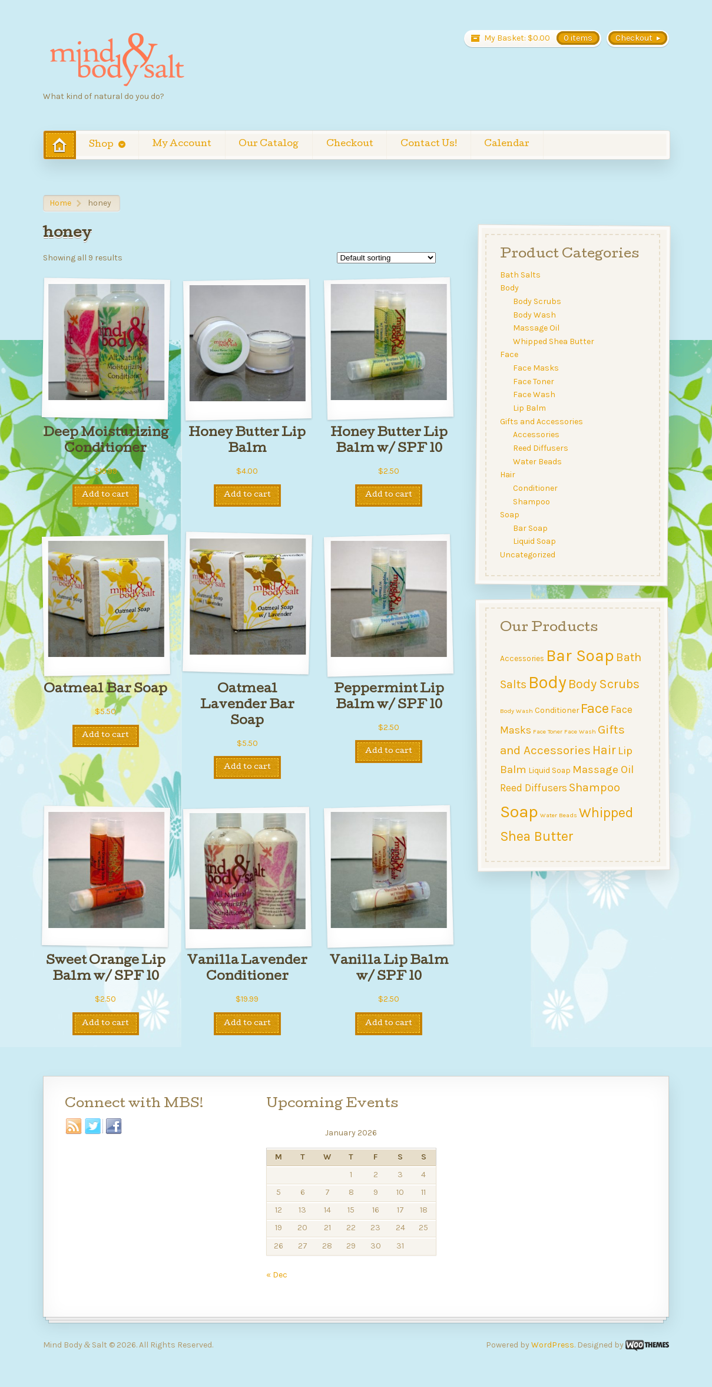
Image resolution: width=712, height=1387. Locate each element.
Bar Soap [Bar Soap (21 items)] (580, 655)
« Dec (276, 1275)
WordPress (552, 1345)
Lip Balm (530, 408)
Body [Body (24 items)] (547, 682)
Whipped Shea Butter (554, 341)
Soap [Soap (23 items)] (519, 811)
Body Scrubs (538, 301)
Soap (509, 515)
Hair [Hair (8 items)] (604, 749)
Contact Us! (428, 144)
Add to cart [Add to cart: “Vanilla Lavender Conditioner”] (247, 1024)
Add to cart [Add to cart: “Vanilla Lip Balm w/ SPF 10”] (388, 1024)
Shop (101, 145)
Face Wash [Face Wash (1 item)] (580, 731)
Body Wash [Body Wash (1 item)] (516, 711)
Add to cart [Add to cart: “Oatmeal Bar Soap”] (105, 735)
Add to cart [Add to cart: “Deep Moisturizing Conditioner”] (105, 495)
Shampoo (532, 501)
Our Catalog (269, 144)
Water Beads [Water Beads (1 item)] (558, 815)
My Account (182, 144)
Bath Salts (520, 275)
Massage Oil (537, 328)
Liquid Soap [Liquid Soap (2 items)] (549, 770)
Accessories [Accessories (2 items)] (522, 658)
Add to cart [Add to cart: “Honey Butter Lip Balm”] (247, 495)
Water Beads (538, 462)
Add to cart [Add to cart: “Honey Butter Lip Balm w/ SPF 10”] (388, 495)
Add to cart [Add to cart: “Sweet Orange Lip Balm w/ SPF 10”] (105, 1024)
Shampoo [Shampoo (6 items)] (594, 787)
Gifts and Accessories (541, 422)
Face (509, 354)
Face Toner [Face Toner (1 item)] (547, 731)
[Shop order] (386, 257)
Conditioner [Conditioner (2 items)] (557, 710)
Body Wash (535, 315)
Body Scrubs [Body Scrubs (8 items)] (604, 683)
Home (60, 203)
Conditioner (536, 488)
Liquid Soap (535, 541)
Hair (507, 475)
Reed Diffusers (541, 448)
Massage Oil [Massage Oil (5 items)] (603, 769)
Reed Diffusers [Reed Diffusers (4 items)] (533, 788)
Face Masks (536, 368)
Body (509, 288)
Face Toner (534, 382)
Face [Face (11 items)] (595, 708)
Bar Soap (531, 528)
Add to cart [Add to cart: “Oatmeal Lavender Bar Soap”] (247, 767)
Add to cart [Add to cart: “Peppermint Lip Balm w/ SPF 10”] (388, 751)
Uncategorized (527, 555)
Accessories (537, 435)
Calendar (506, 144)
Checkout (349, 144)
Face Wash (535, 394)
